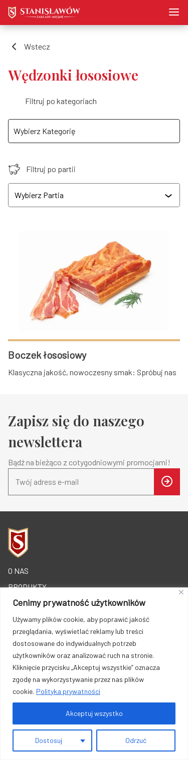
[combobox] (95, 195)
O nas (18, 570)
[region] (94, 673)
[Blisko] (181, 592)
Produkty (27, 586)
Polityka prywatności (68, 691)
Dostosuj (48, 740)
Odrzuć (135, 740)
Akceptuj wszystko (94, 713)
